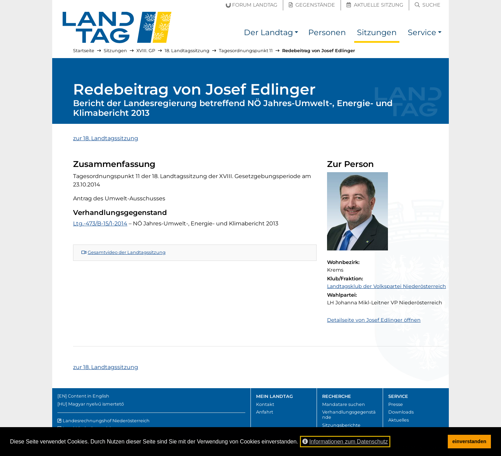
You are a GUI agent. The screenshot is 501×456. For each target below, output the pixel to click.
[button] (296, 33)
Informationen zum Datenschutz (345, 442)
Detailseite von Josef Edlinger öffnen (374, 320)
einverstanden (469, 441)
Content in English (88, 396)
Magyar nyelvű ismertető (96, 404)
